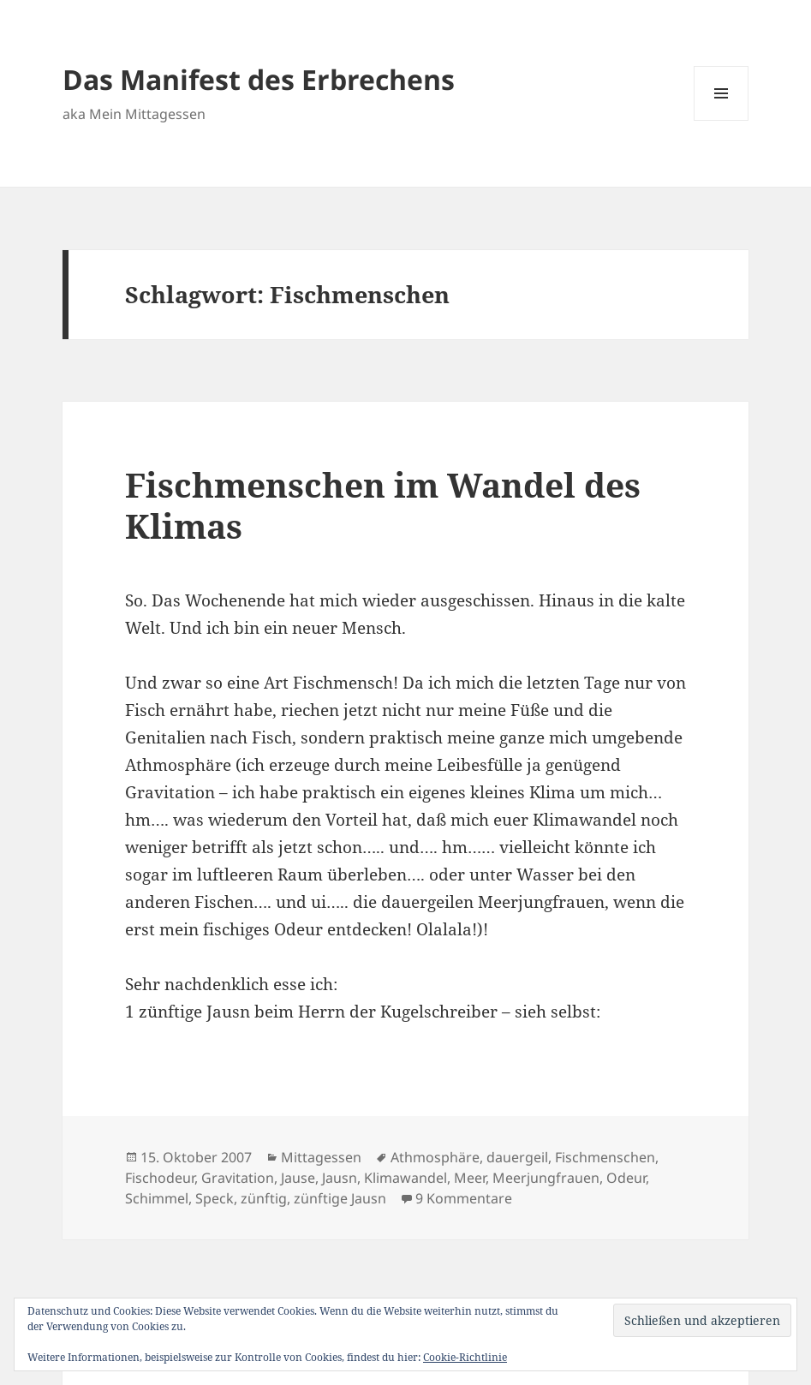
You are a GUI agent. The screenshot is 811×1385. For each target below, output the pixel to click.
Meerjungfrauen (545, 1177)
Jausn (339, 1177)
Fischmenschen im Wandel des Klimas (383, 505)
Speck (214, 1198)
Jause (298, 1177)
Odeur (626, 1177)
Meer (470, 1177)
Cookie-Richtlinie (465, 1357)
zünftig (264, 1198)
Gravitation (237, 1177)
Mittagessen (321, 1157)
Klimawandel (405, 1177)
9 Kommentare (463, 1198)
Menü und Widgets (721, 120)
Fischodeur (159, 1177)
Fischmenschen (605, 1157)
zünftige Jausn (340, 1198)
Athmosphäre (435, 1157)
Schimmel (156, 1198)
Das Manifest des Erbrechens (259, 79)
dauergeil (517, 1157)
